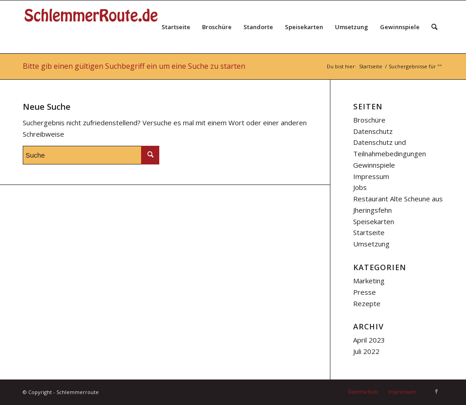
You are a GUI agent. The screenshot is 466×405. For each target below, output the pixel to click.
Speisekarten (373, 221)
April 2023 (369, 339)
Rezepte (366, 303)
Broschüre (369, 119)
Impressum (371, 176)
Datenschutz (373, 131)
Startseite (369, 232)
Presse (364, 292)
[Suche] (434, 26)
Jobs (360, 187)
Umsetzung (371, 243)
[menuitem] (176, 26)
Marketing (369, 280)
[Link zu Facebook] (436, 391)
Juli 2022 (366, 351)
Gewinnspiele (374, 164)
